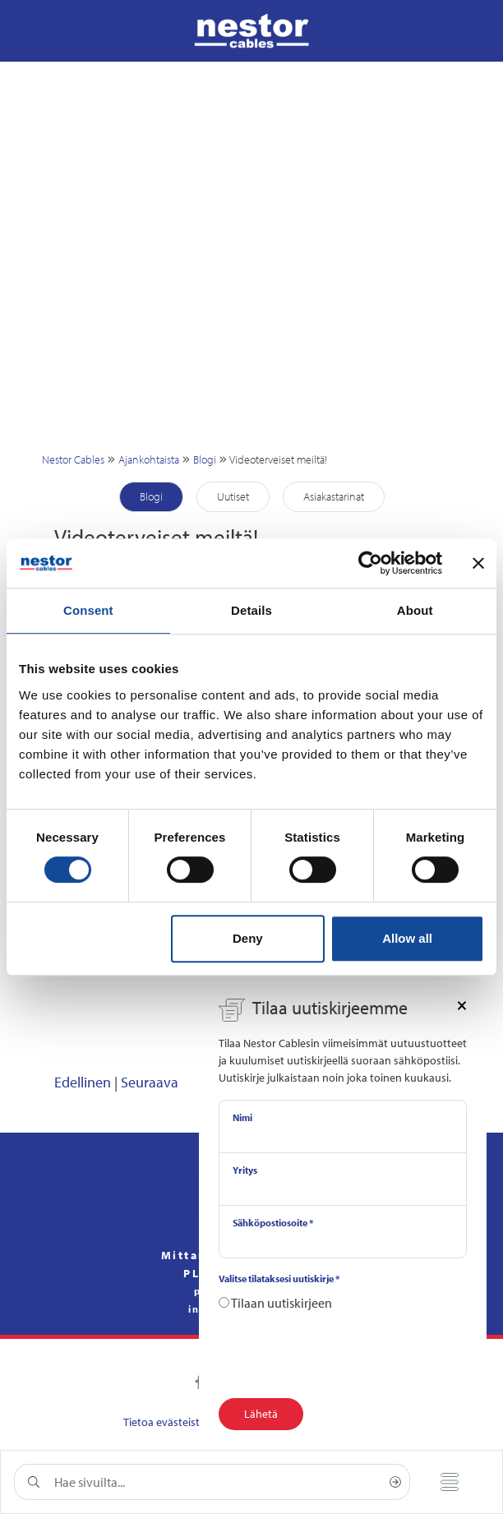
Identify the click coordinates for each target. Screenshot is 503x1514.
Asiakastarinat (333, 496)
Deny (248, 938)
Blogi (204, 459)
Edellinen (82, 1082)
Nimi (242, 1117)
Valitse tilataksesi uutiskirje (279, 1278)
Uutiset (233, 496)
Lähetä (261, 1413)
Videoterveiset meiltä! (278, 459)
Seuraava (149, 1082)
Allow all (407, 938)
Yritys (245, 1170)
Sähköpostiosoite (273, 1222)
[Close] (462, 1004)
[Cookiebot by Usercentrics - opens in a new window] (370, 563)
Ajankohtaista (148, 459)
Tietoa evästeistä (164, 1422)
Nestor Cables (73, 459)
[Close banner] (478, 563)
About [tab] (415, 610)
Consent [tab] (88, 610)
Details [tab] (251, 610)
